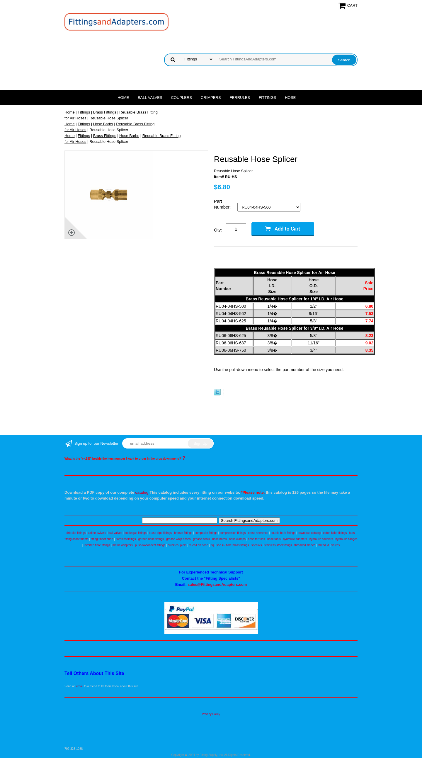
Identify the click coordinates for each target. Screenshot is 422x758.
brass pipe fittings (160, 532)
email (79, 686)
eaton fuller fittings (335, 532)
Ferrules (240, 97)
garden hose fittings (151, 539)
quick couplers (177, 545)
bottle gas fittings (136, 532)
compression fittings (233, 532)
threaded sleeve (304, 545)
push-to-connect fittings (150, 545)
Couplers (181, 97)
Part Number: (223, 204)
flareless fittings (126, 539)
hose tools (274, 539)
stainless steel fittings (278, 545)
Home (123, 97)
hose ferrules (256, 539)
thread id (323, 545)
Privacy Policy (211, 714)
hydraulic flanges (346, 539)
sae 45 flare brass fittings (232, 545)
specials (256, 545)
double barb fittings (283, 532)
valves (335, 545)
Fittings (267, 97)
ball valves (115, 532)
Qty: (218, 229)
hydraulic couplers (321, 539)
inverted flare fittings (97, 545)
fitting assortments (77, 539)
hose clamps (237, 539)
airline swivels (97, 532)
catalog (142, 492)
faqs (352, 532)
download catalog (309, 532)
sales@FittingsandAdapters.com (217, 584)
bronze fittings (183, 532)
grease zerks (201, 539)
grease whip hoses (178, 539)
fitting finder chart (102, 539)
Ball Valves (150, 97)
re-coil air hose (198, 545)
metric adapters (123, 545)
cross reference (258, 532)
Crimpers (211, 97)
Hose (290, 97)
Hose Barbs (103, 124)
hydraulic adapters (295, 539)
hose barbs (219, 539)
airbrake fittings (76, 532)
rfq (212, 545)
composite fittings (206, 532)
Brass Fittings (104, 112)
